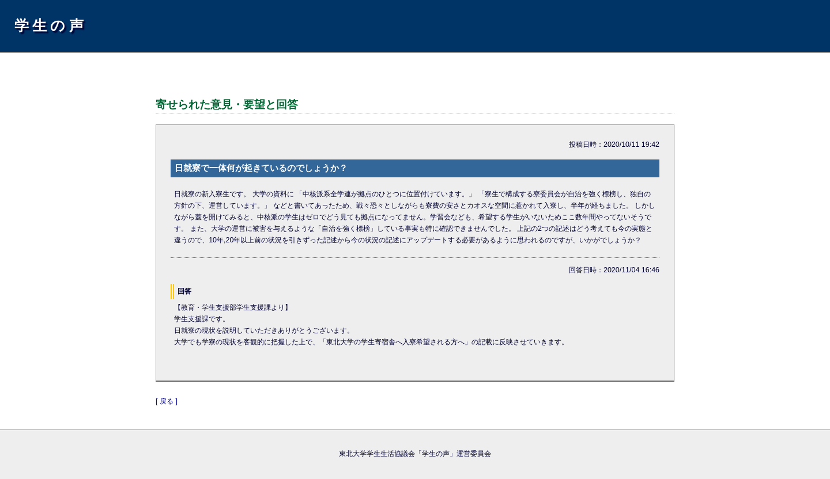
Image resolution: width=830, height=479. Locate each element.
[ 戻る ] (167, 401)
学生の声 (50, 25)
